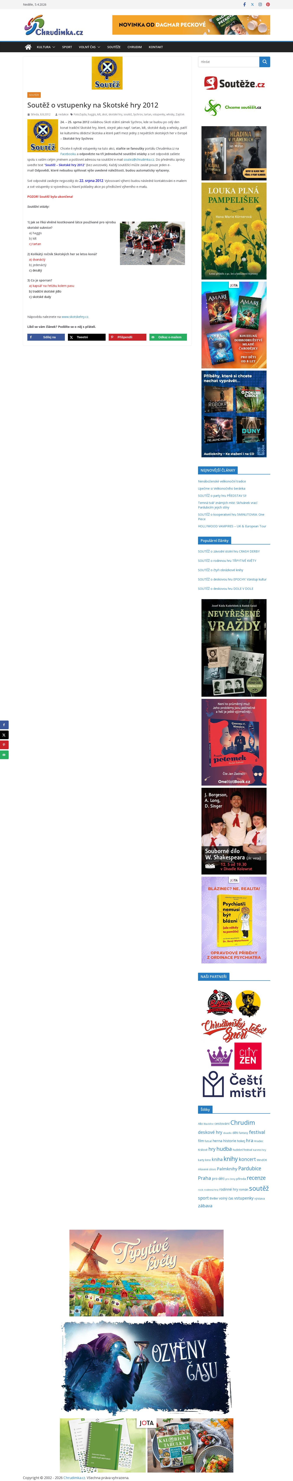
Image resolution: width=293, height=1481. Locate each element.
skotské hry (115, 114)
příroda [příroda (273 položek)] (241, 1179)
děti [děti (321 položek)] (235, 1132)
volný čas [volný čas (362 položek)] (226, 1198)
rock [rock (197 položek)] (200, 1189)
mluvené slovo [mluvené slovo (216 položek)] (207, 1169)
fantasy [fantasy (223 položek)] (243, 1132)
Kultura (44, 47)
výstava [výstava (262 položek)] (259, 1198)
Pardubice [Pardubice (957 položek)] (249, 1168)
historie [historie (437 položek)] (229, 1140)
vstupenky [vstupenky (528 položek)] (244, 1198)
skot (104, 114)
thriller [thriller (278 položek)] (214, 1198)
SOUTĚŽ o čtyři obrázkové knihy (220, 570)
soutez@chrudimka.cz (139, 159)
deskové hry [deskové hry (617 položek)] (210, 1132)
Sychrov (138, 114)
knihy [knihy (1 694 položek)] (231, 1159)
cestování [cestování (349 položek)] (221, 1123)
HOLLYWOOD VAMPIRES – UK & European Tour (232, 526)
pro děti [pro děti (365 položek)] (218, 1178)
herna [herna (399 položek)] (217, 1140)
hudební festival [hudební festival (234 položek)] (242, 1150)
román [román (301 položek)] (243, 1189)
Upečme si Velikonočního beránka (221, 488)
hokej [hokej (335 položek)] (241, 1141)
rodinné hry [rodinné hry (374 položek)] (228, 1189)
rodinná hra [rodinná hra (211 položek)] (211, 1189)
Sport (67, 47)
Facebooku (68, 154)
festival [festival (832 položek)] (257, 1132)
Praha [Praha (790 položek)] (204, 1178)
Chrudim (135, 47)
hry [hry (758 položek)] (212, 1149)
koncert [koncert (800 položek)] (247, 1159)
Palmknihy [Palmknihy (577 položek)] (227, 1169)
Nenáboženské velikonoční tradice (222, 481)
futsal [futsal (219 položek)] (208, 1141)
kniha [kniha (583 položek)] (217, 1159)
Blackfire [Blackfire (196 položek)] (209, 1123)
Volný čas (87, 47)
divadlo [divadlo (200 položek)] (227, 1132)
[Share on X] (86, 337)
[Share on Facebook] (46, 337)
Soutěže (114, 47)
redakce (64, 114)
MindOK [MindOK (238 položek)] (262, 1160)
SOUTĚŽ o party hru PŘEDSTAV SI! (222, 496)
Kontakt (156, 47)
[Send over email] (168, 337)
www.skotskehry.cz (75, 317)
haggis (92, 114)
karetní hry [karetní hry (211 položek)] (259, 1149)
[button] (53, 47)
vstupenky (159, 114)
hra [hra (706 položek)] (249, 1140)
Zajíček (180, 114)
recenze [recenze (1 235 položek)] (256, 1177)
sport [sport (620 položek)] (203, 1198)
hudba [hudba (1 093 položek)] (224, 1148)
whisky (170, 114)
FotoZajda (80, 114)
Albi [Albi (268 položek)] (200, 1124)
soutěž (128, 114)
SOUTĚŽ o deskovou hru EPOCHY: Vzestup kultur (232, 579)
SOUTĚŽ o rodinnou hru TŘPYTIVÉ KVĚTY (227, 561)
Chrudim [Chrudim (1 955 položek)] (242, 1122)
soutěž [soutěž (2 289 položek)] (259, 1188)
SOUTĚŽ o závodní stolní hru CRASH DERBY (229, 551)
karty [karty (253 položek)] (201, 1160)
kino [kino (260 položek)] (208, 1160)
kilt (99, 114)
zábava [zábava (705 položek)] (205, 1206)
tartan (147, 114)
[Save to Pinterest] (127, 337)
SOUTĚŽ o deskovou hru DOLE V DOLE (225, 589)
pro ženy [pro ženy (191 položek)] (230, 1178)
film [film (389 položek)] (201, 1140)
